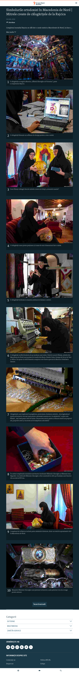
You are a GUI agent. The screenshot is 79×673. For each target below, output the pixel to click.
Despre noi (9, 664)
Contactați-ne (10, 660)
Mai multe (11, 32)
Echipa (42, 664)
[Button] (10, 23)
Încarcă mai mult (40, 604)
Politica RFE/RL (45, 660)
